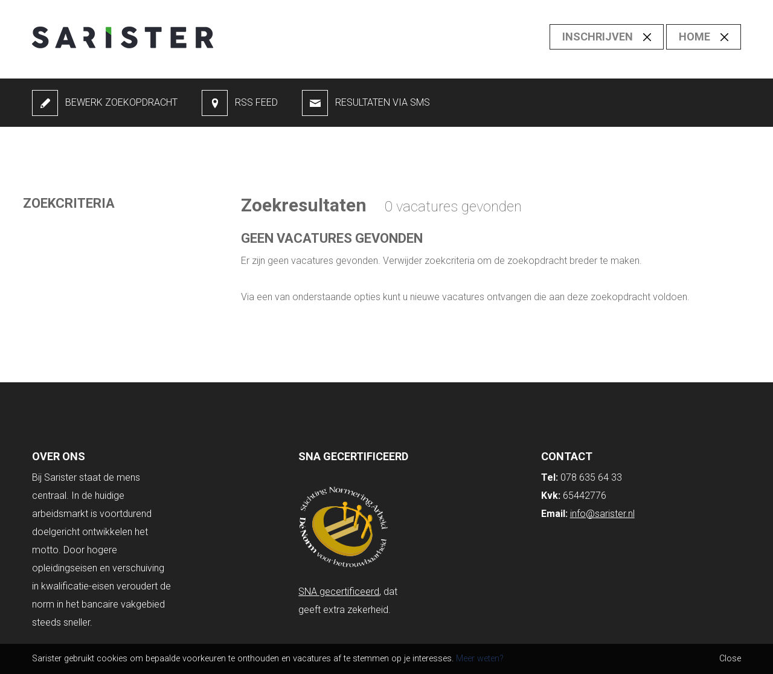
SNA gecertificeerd (338, 591)
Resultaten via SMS (382, 102)
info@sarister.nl (602, 513)
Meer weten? (480, 658)
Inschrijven (597, 36)
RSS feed (256, 102)
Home (694, 36)
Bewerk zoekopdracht (121, 102)
